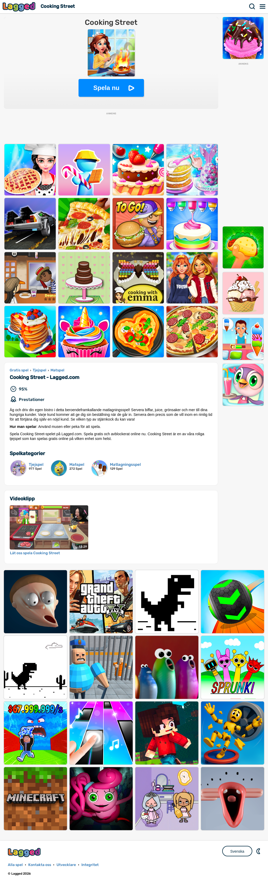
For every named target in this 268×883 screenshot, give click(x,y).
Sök (252, 6)
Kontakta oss (39, 865)
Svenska (237, 851)
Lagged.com (25, 852)
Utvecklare (66, 865)
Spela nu (106, 87)
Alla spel (15, 865)
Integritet (90, 865)
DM (259, 851)
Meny (263, 6)
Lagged (20, 6)
